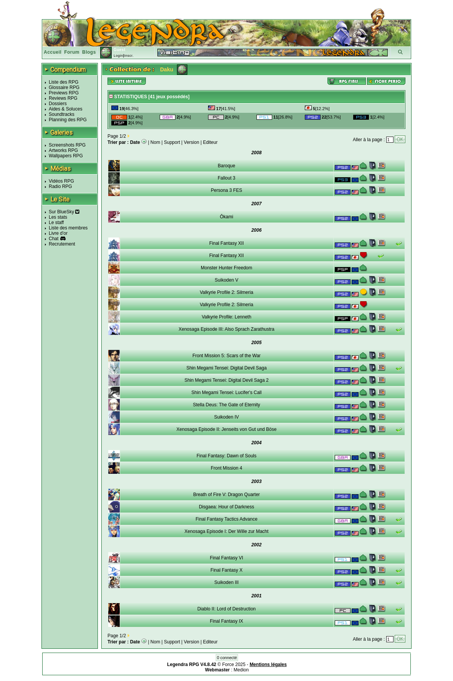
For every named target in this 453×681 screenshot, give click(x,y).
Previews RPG (64, 93)
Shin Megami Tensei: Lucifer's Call (227, 392)
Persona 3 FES (226, 190)
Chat (53, 238)
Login (118, 56)
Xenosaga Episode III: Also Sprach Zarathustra (226, 329)
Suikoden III (226, 582)
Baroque (226, 165)
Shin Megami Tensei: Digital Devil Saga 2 (226, 380)
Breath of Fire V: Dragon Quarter (226, 494)
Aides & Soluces (65, 109)
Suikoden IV (226, 417)
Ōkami (226, 216)
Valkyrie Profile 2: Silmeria (226, 292)
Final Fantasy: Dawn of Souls (226, 455)
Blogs (89, 52)
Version (191, 142)
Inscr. (129, 56)
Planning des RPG (68, 119)
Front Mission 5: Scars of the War (226, 355)
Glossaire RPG (64, 87)
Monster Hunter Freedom (226, 267)
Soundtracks (61, 114)
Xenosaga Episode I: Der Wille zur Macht (227, 531)
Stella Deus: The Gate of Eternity (226, 404)
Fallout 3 (226, 178)
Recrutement (62, 244)
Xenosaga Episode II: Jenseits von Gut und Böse (227, 429)
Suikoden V (226, 280)
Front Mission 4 (226, 468)
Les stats (58, 217)
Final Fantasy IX (226, 621)
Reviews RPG (63, 98)
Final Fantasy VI (226, 558)
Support (172, 142)
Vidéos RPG (61, 181)
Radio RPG (60, 186)
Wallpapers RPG (66, 155)
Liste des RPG (63, 82)
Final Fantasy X (226, 570)
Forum (71, 52)
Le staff (56, 222)
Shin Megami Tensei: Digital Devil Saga (226, 368)
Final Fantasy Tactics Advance (226, 519)
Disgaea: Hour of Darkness (226, 507)
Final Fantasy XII (226, 243)
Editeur (210, 142)
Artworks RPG (63, 150)
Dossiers (58, 103)
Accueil (52, 52)
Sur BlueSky (64, 211)
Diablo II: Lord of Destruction (226, 609)
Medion (241, 670)
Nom (155, 142)
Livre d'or (58, 233)
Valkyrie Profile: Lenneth (226, 317)
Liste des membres (68, 228)
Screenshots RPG (67, 145)
